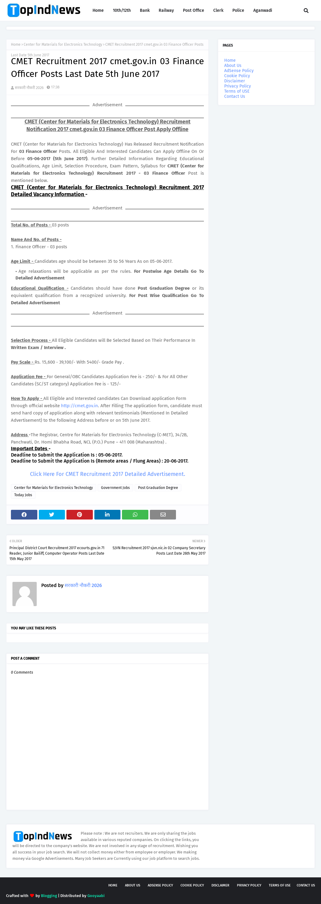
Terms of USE (236, 91)
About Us (233, 65)
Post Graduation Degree (158, 488)
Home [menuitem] (98, 10)
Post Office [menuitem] (193, 10)
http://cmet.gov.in (79, 405)
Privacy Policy (237, 86)
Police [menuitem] (238, 10)
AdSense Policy (239, 70)
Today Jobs (23, 495)
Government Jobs (115, 488)
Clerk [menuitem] (218, 10)
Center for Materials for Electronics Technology (63, 44)
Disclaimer (234, 81)
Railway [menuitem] (166, 10)
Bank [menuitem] (145, 10)
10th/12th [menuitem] (122, 10)
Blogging (49, 895)
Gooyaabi (96, 895)
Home (16, 44)
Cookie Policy (237, 75)
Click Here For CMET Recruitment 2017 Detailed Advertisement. (107, 474)
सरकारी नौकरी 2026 (29, 87)
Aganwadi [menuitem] (262, 10)
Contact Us (234, 96)
